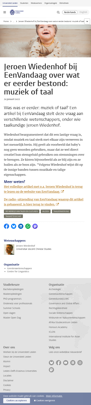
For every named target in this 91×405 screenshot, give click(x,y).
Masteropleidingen (12, 294)
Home (6, 21)
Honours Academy (58, 327)
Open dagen (9, 313)
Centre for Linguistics (18, 271)
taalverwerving (61, 211)
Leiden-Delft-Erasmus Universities (20, 371)
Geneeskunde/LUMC (59, 298)
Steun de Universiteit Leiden (17, 356)
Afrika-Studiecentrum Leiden (63, 322)
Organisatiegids (50, 3)
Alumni (6, 361)
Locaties (7, 375)
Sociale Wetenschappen (61, 313)
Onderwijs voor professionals (17, 303)
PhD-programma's (12, 298)
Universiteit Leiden (10, 3)
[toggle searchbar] (58, 12)
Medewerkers (36, 3)
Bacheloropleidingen (13, 289)
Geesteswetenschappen (19, 268)
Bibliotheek (64, 3)
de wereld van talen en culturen (22, 211)
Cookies (7, 385)
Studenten (24, 3)
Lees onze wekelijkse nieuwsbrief (65, 352)
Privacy (6, 389)
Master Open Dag (12, 317)
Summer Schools (11, 308)
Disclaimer (8, 380)
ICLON (52, 331)
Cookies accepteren (16, 400)
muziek (45, 211)
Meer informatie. (54, 396)
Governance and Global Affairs (64, 303)
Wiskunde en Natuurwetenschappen (67, 317)
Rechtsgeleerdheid (58, 308)
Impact (6, 366)
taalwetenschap (13, 216)
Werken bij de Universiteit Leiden (19, 352)
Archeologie (55, 289)
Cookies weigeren (45, 400)
